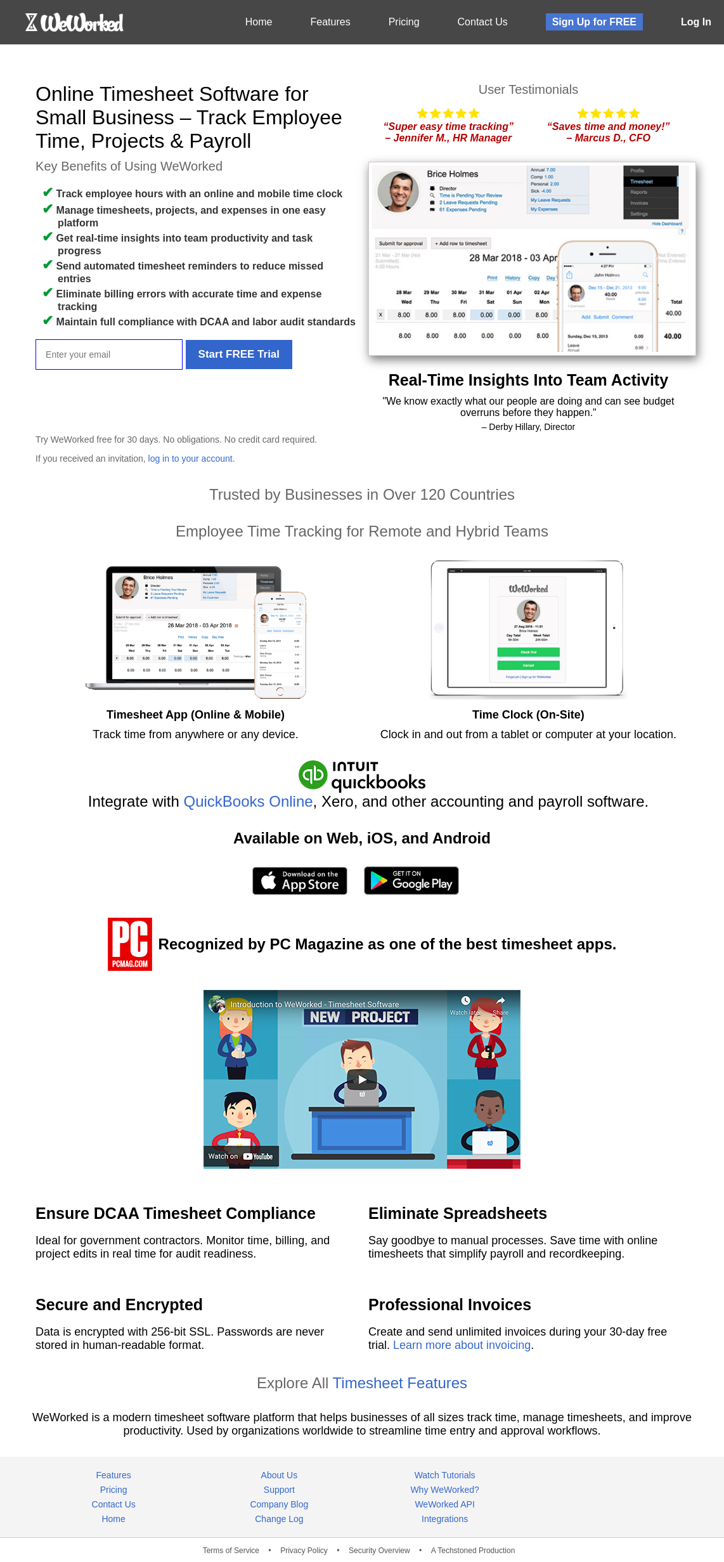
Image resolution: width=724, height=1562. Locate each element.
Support (279, 1490)
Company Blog (279, 1504)
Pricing (404, 21)
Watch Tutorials (445, 1475)
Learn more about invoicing (462, 1345)
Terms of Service (231, 1550)
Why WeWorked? (444, 1490)
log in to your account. (191, 458)
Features (331, 21)
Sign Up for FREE (594, 21)
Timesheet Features (400, 1382)
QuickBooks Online (248, 801)
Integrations (445, 1519)
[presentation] (132, 401)
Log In (696, 21)
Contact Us (483, 21)
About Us (279, 1475)
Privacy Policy (304, 1550)
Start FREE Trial (239, 354)
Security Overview (379, 1550)
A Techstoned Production (473, 1550)
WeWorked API (444, 1504)
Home (259, 21)
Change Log (279, 1519)
